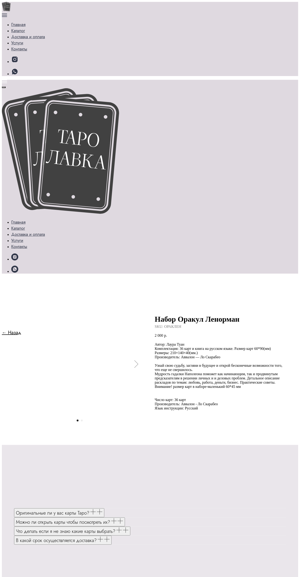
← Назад (11, 71)
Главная (19, 20)
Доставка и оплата (36, 40)
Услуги (23, 34)
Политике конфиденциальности (92, 567)
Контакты (26, 47)
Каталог (24, 27)
